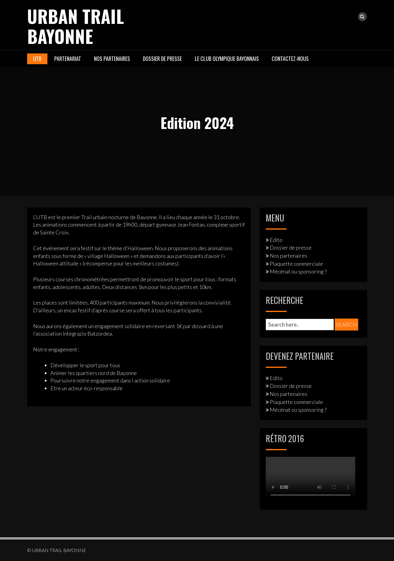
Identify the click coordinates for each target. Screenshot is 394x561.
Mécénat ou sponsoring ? (298, 271)
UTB (37, 58)
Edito (276, 239)
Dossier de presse (162, 58)
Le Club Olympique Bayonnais (227, 58)
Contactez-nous (290, 58)
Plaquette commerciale (296, 263)
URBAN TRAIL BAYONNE (76, 25)
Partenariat (67, 58)
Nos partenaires (112, 58)
